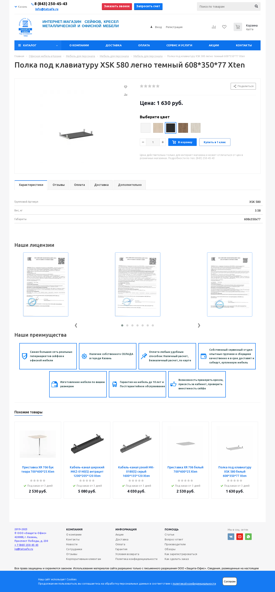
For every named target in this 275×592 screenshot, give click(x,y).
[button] (122, 325)
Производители (175, 544)
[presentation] (76, 324)
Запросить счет (148, 6)
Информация (126, 529)
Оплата (144, 45)
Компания (74, 529)
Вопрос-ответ (174, 539)
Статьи (169, 534)
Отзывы (71, 553)
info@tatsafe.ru (46, 9)
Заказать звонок (117, 6)
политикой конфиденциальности (194, 583)
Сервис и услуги (179, 45)
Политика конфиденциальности (136, 558)
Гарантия (121, 549)
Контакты (244, 45)
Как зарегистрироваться (181, 553)
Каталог (29, 45)
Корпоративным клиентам (83, 558)
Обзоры (170, 549)
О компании (79, 45)
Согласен (230, 581)
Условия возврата (127, 553)
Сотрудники (74, 549)
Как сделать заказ (177, 558)
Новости (71, 544)
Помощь (172, 529)
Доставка (113, 45)
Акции (214, 45)
